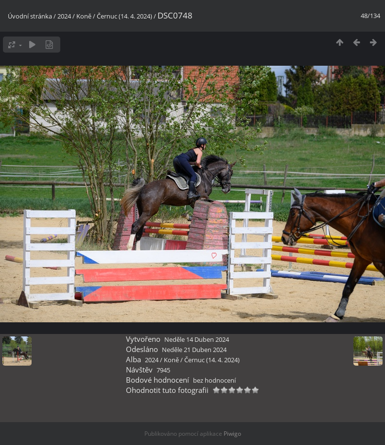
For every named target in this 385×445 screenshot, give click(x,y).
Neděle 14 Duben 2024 (196, 339)
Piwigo (232, 433)
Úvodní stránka (30, 16)
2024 (64, 16)
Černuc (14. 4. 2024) (124, 16)
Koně (83, 16)
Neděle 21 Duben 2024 (194, 349)
